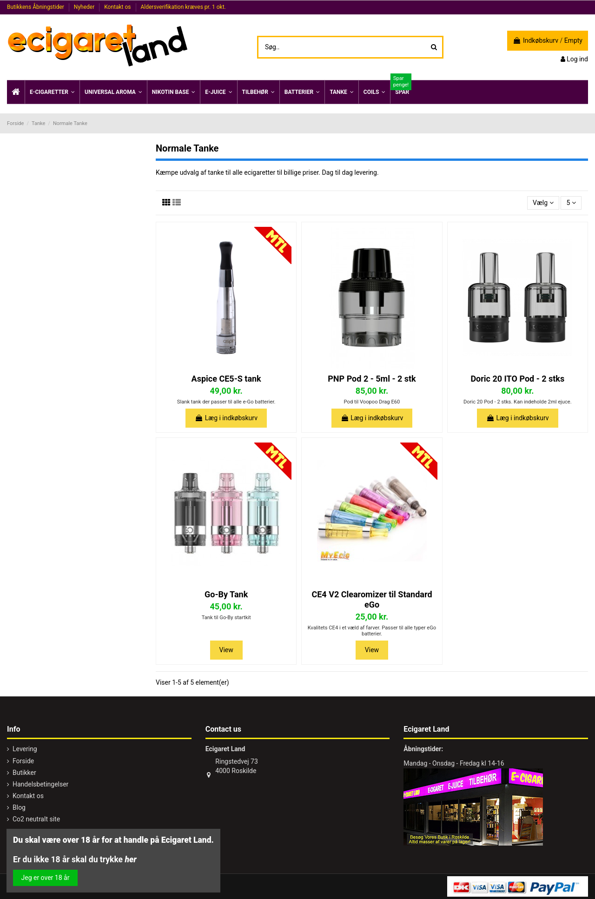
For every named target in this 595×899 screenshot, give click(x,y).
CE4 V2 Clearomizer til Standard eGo (371, 599)
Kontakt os (118, 7)
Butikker (24, 772)
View (226, 650)
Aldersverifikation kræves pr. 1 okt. (182, 7)
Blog (19, 807)
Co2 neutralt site (36, 819)
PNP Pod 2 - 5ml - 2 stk (372, 378)
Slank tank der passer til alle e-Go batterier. (226, 402)
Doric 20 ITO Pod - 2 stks (517, 378)
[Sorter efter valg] (543, 203)
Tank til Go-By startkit (226, 618)
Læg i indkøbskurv (226, 418)
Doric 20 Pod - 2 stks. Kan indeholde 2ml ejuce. (517, 402)
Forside (23, 761)
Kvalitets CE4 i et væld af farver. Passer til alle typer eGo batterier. (372, 631)
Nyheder (85, 7)
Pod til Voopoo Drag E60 (372, 402)
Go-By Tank (226, 594)
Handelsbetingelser (40, 784)
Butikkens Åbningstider (36, 7)
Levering (25, 749)
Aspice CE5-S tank (226, 378)
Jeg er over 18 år (45, 877)
